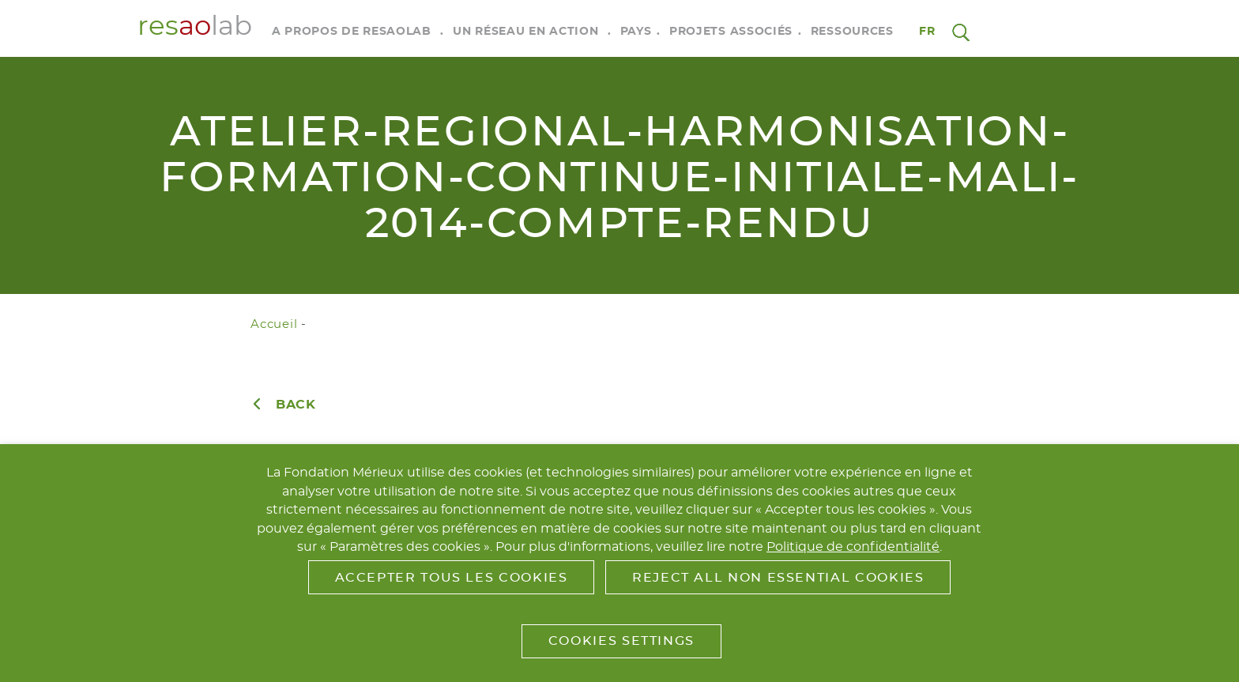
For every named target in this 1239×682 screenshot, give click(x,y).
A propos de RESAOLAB (351, 31)
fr (927, 31)
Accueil (273, 324)
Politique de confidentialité (853, 547)
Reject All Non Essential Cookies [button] (778, 577)
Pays (636, 31)
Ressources (852, 31)
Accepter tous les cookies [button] (451, 577)
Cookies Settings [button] (621, 641)
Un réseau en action (525, 31)
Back (296, 404)
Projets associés (731, 31)
